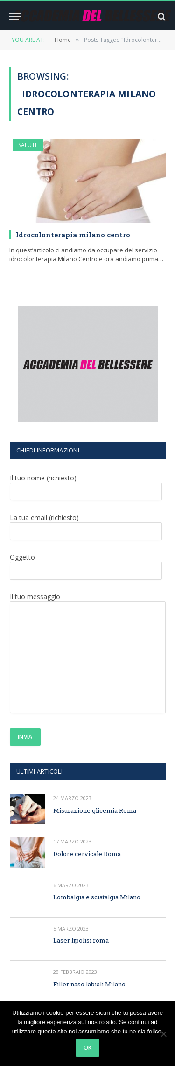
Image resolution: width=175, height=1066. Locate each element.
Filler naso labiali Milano (89, 984)
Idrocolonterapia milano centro (73, 234)
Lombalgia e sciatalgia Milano (96, 897)
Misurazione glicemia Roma (94, 810)
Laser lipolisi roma (81, 940)
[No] (163, 1034)
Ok (88, 1048)
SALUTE (28, 145)
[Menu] (15, 16)
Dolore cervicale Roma (87, 854)
